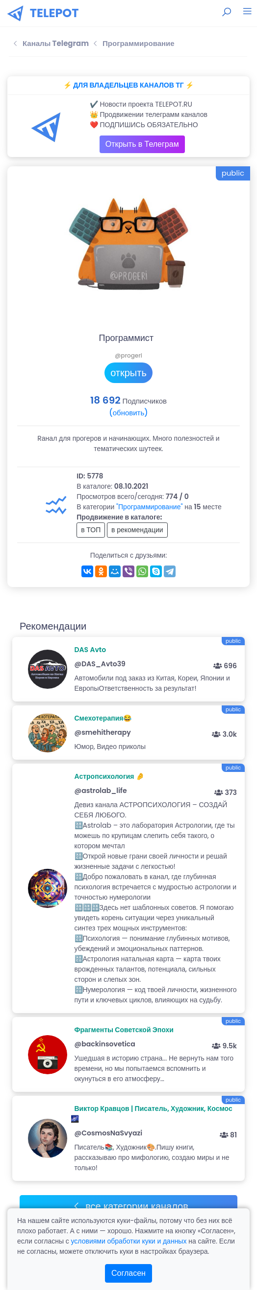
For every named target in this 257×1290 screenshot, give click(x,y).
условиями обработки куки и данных (128, 1241)
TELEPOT (54, 13)
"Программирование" (149, 507)
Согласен (128, 1273)
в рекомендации (137, 530)
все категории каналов (130, 1206)
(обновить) (128, 412)
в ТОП (91, 530)
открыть (128, 373)
